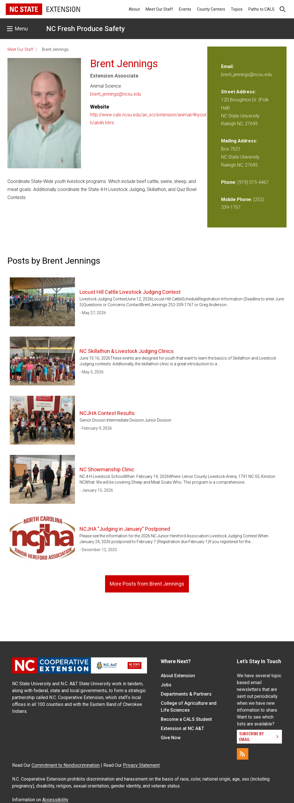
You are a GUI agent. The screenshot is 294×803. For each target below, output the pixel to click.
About (134, 9)
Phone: (228, 182)
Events (185, 9)
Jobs (166, 685)
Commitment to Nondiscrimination (66, 765)
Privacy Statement (141, 765)
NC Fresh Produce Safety (85, 29)
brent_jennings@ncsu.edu (115, 94)
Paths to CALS (261, 9)
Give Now (171, 737)
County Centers (211, 9)
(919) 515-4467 (253, 182)
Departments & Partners (186, 694)
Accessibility (55, 799)
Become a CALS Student (186, 719)
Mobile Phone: (236, 199)
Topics (237, 9)
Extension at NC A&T (182, 728)
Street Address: (238, 91)
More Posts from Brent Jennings (147, 584)
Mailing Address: (239, 141)
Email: (227, 66)
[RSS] (242, 754)
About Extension (178, 675)
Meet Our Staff (159, 9)
